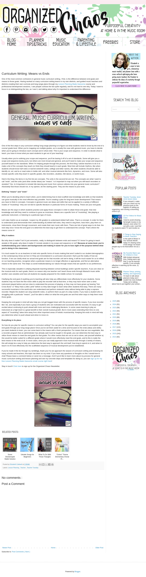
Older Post (99, 548)
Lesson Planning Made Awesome (71, 84)
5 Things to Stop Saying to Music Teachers (132, 235)
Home (53, 548)
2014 (114, 337)
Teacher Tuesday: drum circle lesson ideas (132, 198)
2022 (114, 311)
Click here (17, 366)
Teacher (23, 467)
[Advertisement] (53, 63)
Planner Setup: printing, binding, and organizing (132, 273)
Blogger (77, 572)
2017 (114, 327)
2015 (114, 334)
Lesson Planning (14, 467)
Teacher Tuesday (32, 467)
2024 (114, 304)
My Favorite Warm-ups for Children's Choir (131, 254)
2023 (114, 308)
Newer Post (6, 548)
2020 (114, 317)
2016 (114, 330)
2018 (114, 324)
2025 (114, 301)
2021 (114, 314)
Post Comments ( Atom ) (21, 552)
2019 (114, 321)
